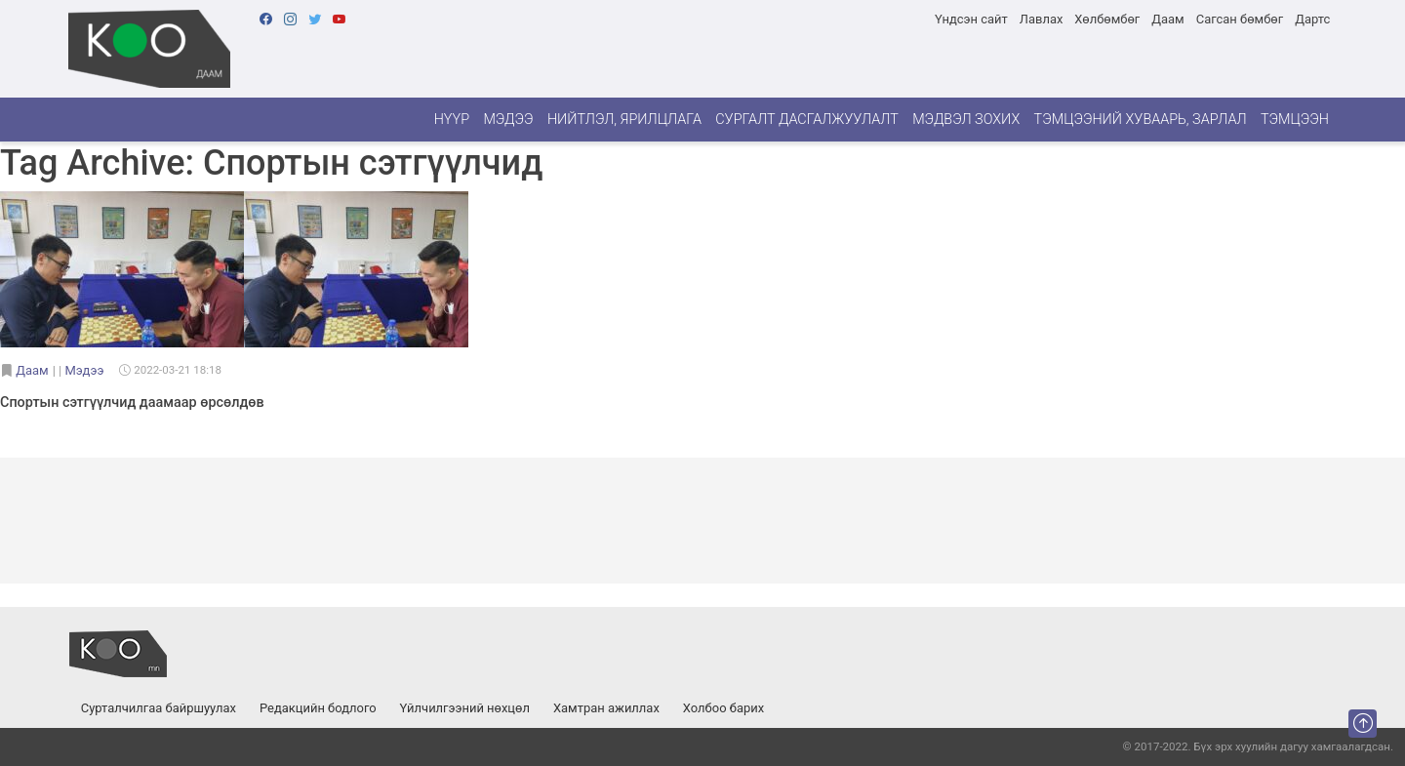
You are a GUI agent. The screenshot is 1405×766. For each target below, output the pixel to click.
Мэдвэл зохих (966, 119)
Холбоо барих (723, 708)
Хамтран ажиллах (606, 708)
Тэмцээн (1295, 119)
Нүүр (451, 119)
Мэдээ (508, 119)
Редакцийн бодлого (318, 708)
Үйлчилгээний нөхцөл (465, 708)
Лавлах (1042, 19)
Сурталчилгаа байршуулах (158, 708)
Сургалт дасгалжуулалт (807, 119)
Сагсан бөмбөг (1239, 19)
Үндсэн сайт (971, 19)
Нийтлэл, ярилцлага (624, 119)
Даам (1167, 19)
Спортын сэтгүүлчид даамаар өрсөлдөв (132, 402)
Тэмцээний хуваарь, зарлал (1140, 119)
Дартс (1312, 19)
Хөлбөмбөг (1107, 19)
